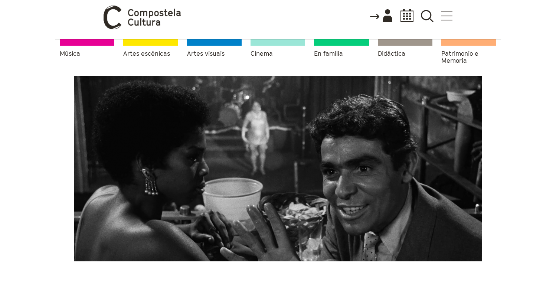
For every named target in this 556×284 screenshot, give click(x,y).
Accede (380, 16)
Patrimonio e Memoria (459, 57)
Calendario (404, 15)
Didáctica (391, 53)
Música (70, 53)
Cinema (262, 53)
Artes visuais (206, 53)
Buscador (427, 15)
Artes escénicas (146, 53)
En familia (328, 53)
